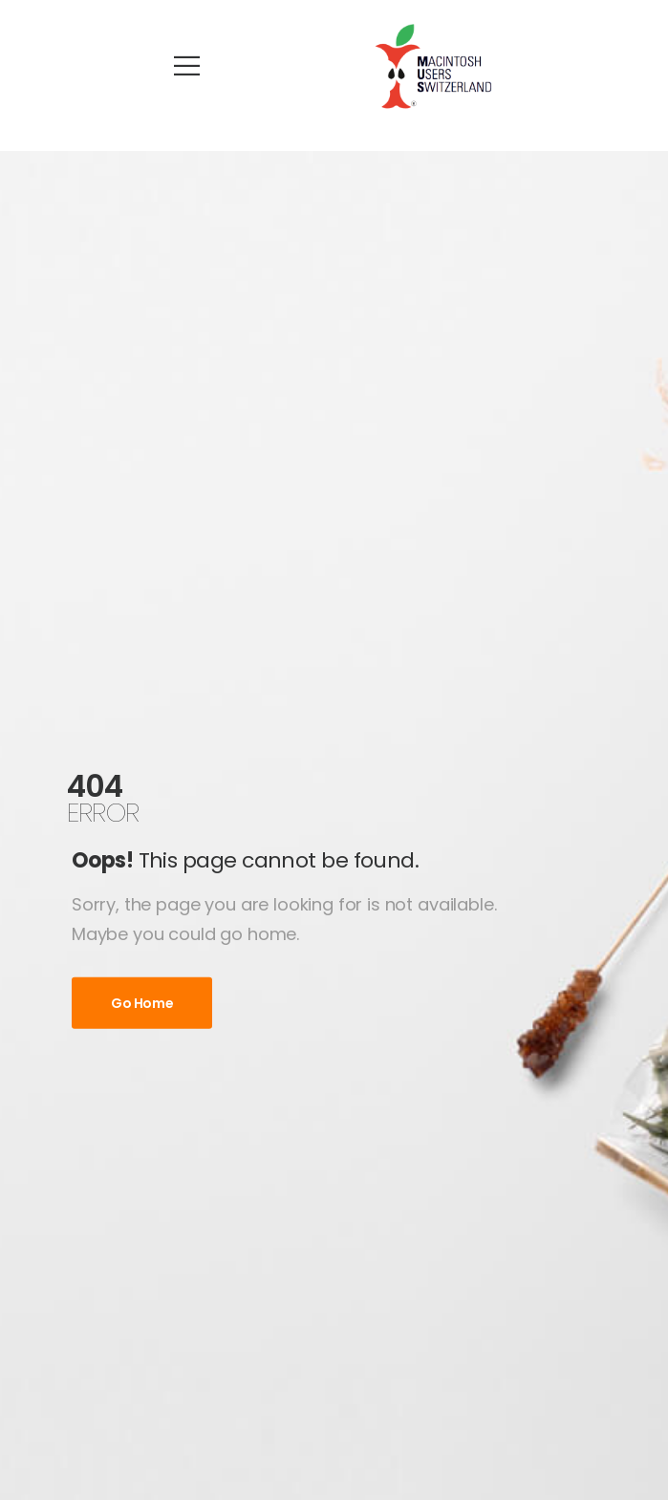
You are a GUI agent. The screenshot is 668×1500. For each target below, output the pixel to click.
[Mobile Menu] (187, 66)
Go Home (142, 1003)
